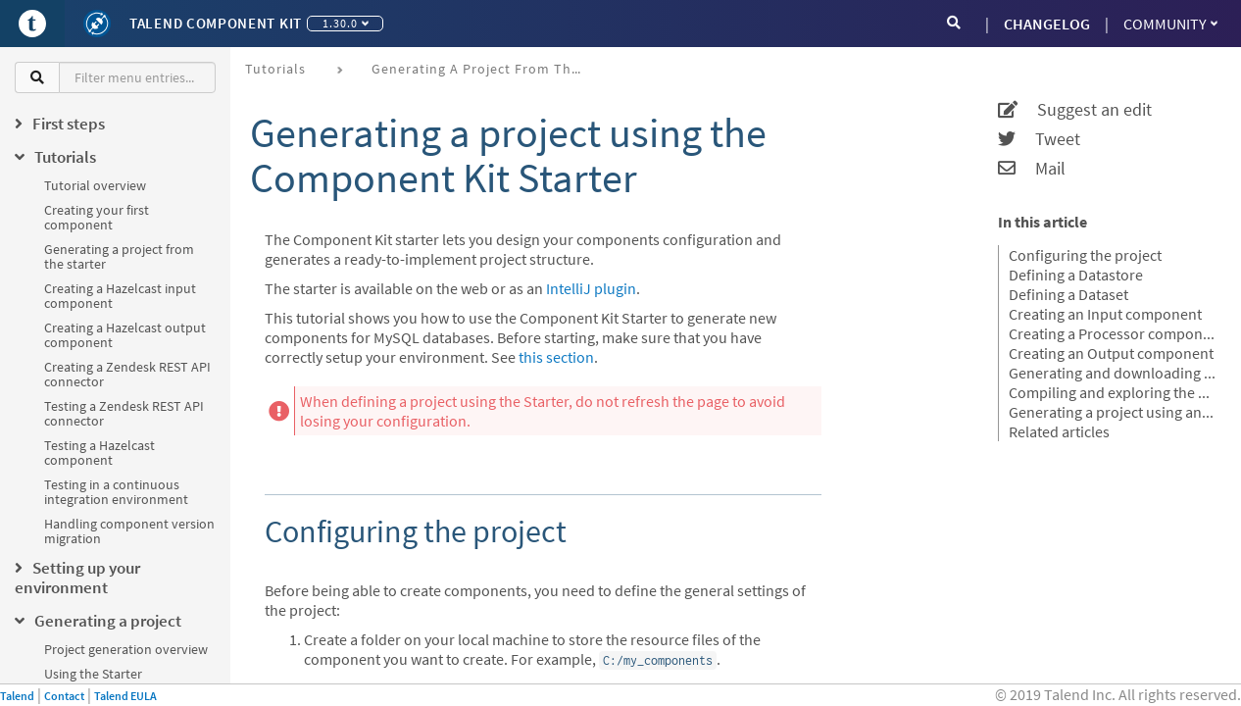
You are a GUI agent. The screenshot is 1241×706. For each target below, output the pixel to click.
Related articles (1059, 431)
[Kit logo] (97, 23)
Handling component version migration (129, 531)
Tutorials (275, 68)
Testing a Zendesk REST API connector (124, 413)
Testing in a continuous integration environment (116, 492)
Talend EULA (125, 695)
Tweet (1039, 139)
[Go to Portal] (32, 23)
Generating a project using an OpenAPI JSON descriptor (1112, 412)
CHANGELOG (1047, 23)
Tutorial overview (95, 185)
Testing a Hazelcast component (99, 452)
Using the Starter (93, 673)
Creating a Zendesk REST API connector (127, 374)
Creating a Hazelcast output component (125, 335)
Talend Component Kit (215, 23)
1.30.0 (346, 23)
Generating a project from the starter (119, 256)
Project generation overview (126, 649)
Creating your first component (96, 217)
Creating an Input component (1105, 314)
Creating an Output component (1111, 353)
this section (556, 357)
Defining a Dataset (1068, 294)
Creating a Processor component (1112, 333)
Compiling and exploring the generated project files (1112, 392)
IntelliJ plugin (591, 288)
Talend (17, 695)
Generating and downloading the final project (1112, 372)
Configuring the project (1085, 255)
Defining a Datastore (1076, 274)
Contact (64, 695)
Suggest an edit (1075, 110)
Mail (1032, 168)
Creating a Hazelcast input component (120, 295)
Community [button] (1170, 23)
